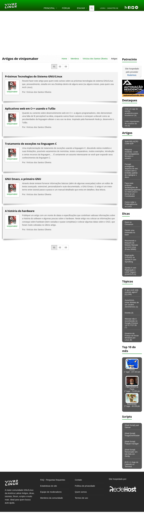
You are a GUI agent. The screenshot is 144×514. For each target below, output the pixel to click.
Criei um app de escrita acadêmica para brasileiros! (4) (131, 112)
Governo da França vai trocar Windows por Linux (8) (132, 336)
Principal (49, 8)
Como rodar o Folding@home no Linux (131, 204)
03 (66, 66)
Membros (75, 58)
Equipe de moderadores (51, 492)
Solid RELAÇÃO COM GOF (131, 142)
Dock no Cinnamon (129, 223)
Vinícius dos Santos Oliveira (95, 58)
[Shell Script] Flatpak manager (132, 442)
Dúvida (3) (129, 313)
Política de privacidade (85, 486)
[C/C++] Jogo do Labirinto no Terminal (131, 464)
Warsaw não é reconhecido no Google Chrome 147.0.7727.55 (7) (131, 323)
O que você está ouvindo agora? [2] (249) (131, 292)
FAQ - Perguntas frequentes (52, 480)
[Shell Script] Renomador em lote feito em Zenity (131, 453)
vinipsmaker (12, 91)
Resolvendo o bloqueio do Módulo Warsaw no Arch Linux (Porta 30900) (131, 245)
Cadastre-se (112, 8)
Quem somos (81, 492)
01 (54, 66)
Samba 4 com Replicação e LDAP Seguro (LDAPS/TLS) (130, 271)
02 (60, 66)
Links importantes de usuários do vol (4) (132, 123)
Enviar (81, 8)
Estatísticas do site (48, 486)
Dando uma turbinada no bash (130, 232)
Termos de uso (81, 498)
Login (102, 8)
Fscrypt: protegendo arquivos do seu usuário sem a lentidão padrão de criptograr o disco (131, 170)
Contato (78, 480)
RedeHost (131, 75)
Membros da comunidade (51, 498)
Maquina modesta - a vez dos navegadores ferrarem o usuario (132, 154)
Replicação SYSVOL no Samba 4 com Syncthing (130, 258)
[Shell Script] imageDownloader (132, 434)
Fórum (66, 8)
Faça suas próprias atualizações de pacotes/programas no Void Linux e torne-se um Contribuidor (133, 189)
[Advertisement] (72, 33)
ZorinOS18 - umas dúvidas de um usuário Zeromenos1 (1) (132, 303)
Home (64, 58)
